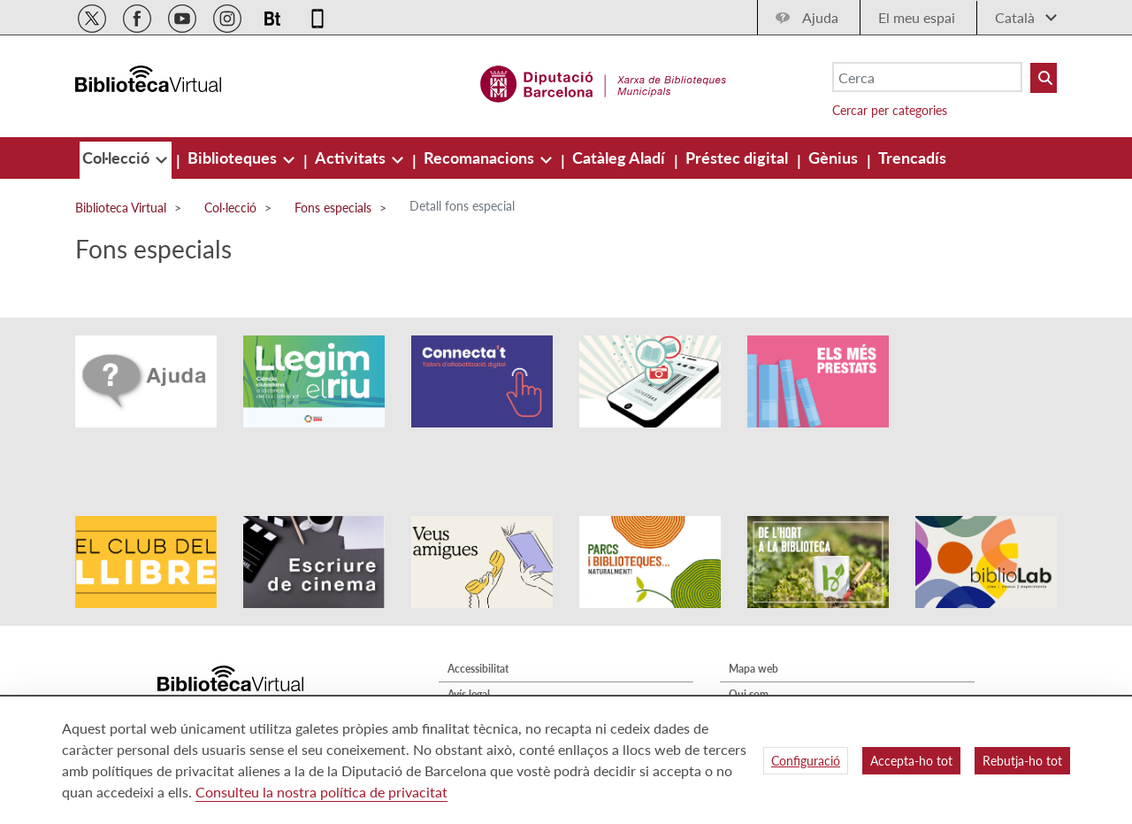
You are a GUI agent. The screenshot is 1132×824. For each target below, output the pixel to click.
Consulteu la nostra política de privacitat (321, 791)
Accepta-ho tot (911, 760)
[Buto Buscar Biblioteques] (1043, 78)
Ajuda (820, 17)
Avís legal (468, 644)
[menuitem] (117, 157)
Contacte (750, 670)
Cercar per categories (889, 110)
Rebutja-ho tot (1022, 760)
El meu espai (916, 17)
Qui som (749, 644)
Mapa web (753, 619)
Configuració (805, 760)
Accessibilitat (478, 619)
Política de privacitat (495, 670)
